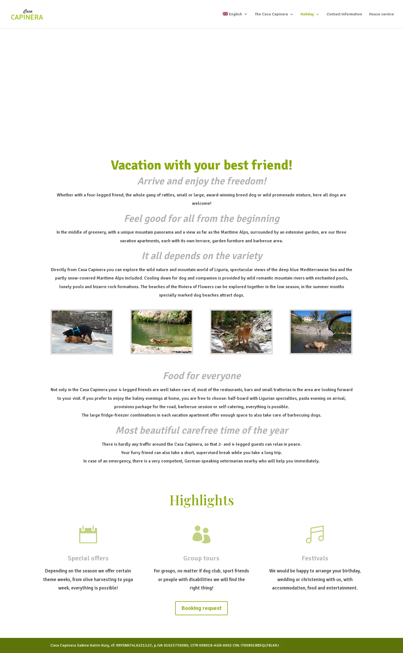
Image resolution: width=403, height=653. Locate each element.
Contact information (344, 14)
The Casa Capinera (271, 14)
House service (381, 14)
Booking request (201, 608)
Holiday (307, 14)
